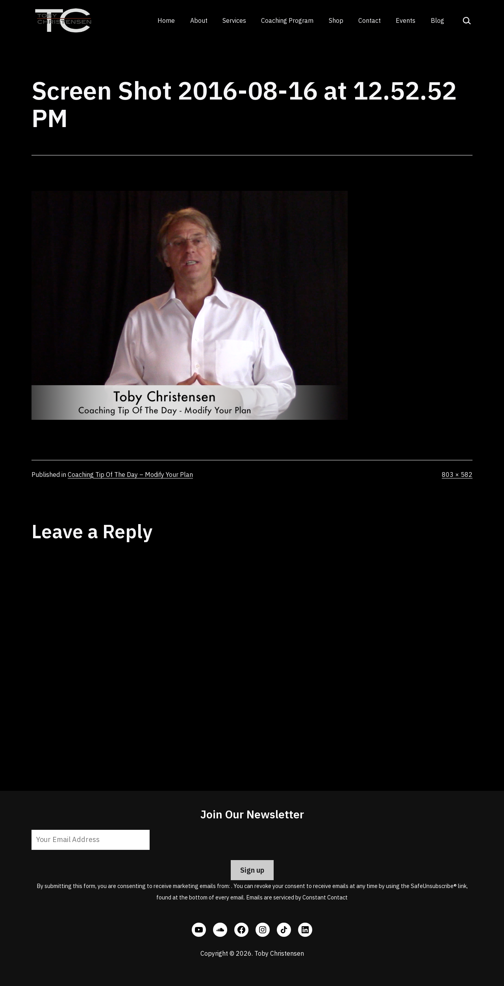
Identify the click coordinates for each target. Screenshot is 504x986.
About (199, 20)
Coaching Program (287, 20)
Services (234, 20)
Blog (437, 20)
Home (166, 20)
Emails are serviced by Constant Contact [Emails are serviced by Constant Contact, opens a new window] (297, 897)
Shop (336, 20)
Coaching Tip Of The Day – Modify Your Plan (130, 474)
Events (405, 20)
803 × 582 (457, 474)
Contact (369, 20)
